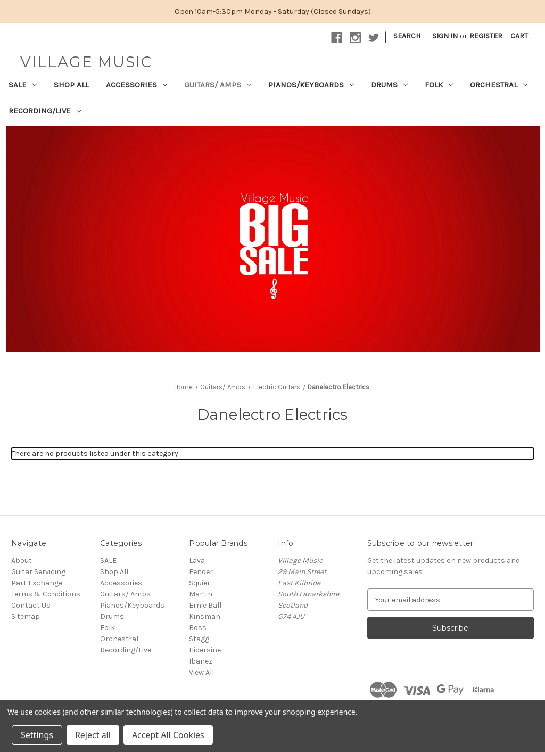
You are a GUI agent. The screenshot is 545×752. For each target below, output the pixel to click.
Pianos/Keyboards (311, 84)
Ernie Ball (205, 605)
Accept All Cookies (168, 735)
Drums (389, 84)
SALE (23, 84)
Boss (198, 627)
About (21, 560)
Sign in (445, 35)
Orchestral (498, 84)
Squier (199, 582)
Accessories (136, 84)
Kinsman (204, 616)
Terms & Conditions (45, 594)
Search (406, 35)
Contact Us (31, 605)
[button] (273, 239)
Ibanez (200, 661)
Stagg (199, 638)
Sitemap (25, 616)
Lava (197, 560)
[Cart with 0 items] (519, 36)
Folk (439, 84)
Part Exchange (36, 582)
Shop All (71, 84)
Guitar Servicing (38, 571)
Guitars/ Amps (217, 84)
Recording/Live (45, 111)
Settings (37, 735)
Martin (200, 594)
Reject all (93, 735)
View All (201, 672)
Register (485, 35)
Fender (201, 571)
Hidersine (205, 650)
